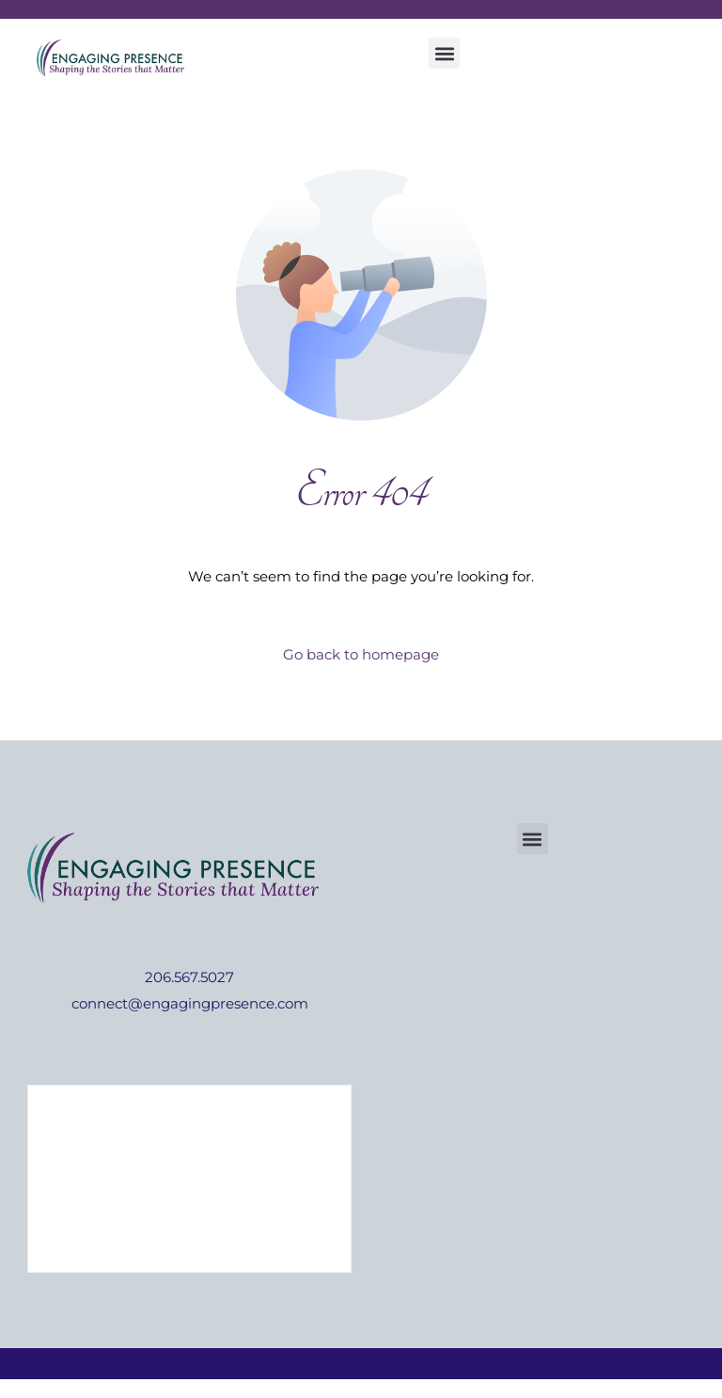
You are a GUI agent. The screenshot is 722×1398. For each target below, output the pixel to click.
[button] (444, 53)
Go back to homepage (361, 654)
